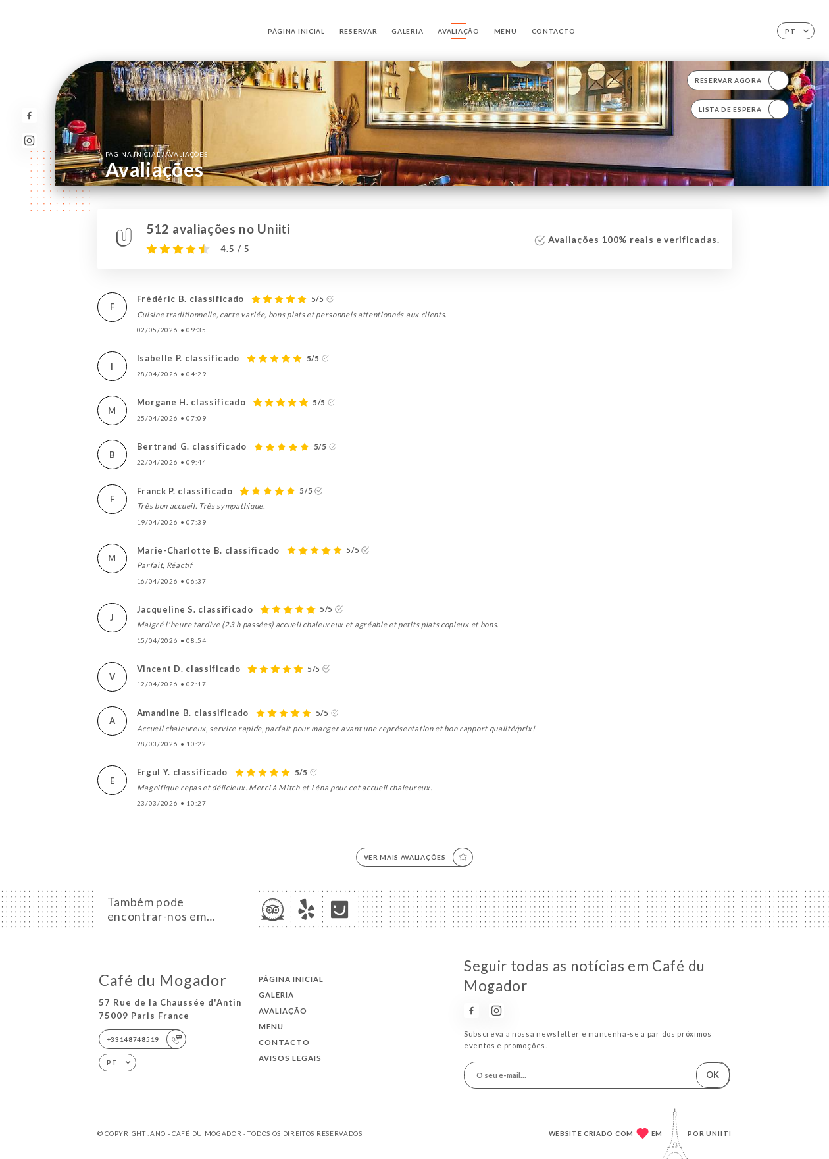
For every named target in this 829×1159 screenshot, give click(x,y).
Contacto (554, 31)
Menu (505, 31)
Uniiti (719, 1133)
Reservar (358, 31)
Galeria (407, 31)
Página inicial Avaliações (156, 153)
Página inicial (296, 31)
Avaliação (458, 31)
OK (712, 1074)
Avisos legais (290, 1058)
